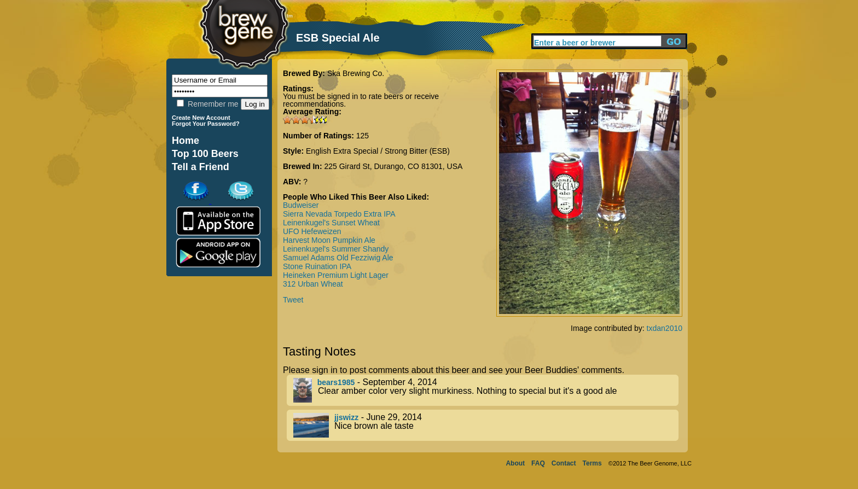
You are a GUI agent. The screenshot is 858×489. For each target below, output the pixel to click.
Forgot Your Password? (206, 123)
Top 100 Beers (205, 153)
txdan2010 (664, 328)
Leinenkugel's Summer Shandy (336, 249)
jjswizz (346, 417)
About (515, 463)
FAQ (538, 463)
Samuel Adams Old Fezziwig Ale (338, 257)
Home (185, 140)
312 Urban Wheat (313, 284)
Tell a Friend (200, 166)
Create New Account (201, 117)
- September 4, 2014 (486, 390)
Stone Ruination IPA (317, 266)
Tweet (293, 299)
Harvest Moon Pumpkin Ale (329, 240)
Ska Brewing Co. (355, 73)
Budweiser (300, 205)
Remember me (207, 104)
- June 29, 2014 (486, 425)
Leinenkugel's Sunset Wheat (331, 222)
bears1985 (336, 382)
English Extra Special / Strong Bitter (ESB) (378, 151)
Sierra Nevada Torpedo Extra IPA (339, 213)
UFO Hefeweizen (312, 231)
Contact (564, 463)
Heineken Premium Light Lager (336, 275)
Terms (592, 463)
